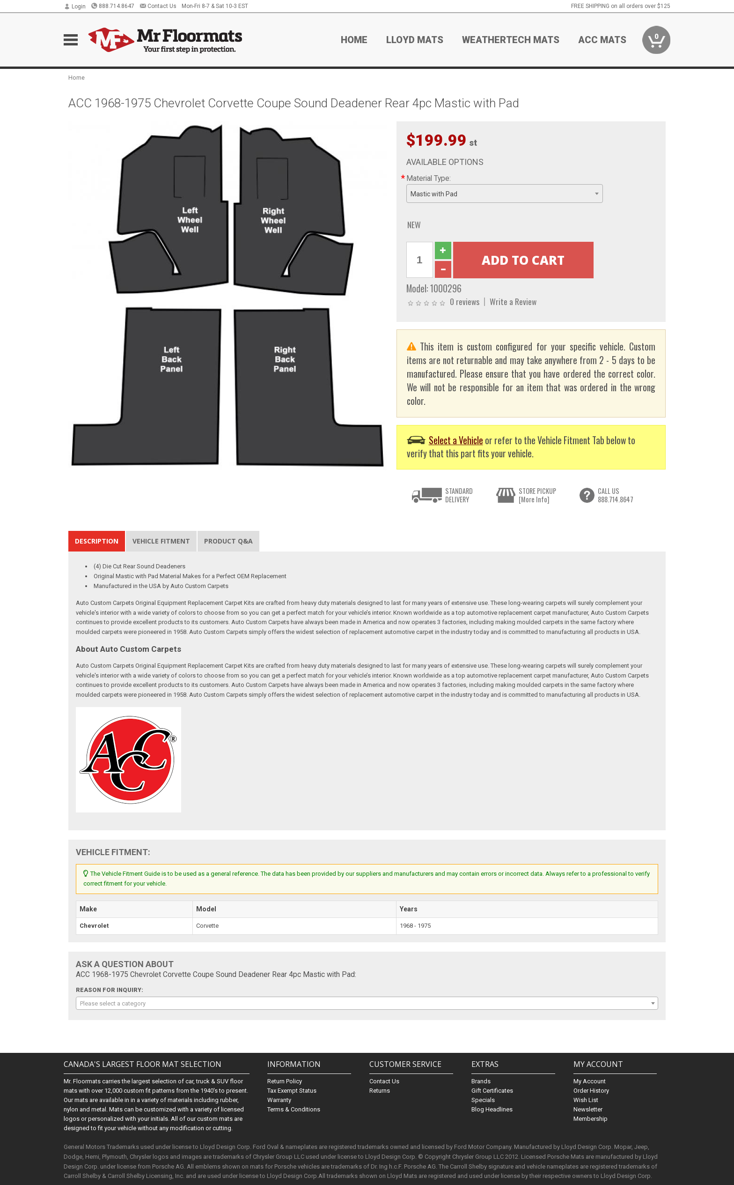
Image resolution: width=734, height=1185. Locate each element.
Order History (591, 1090)
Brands (481, 1081)
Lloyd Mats (414, 39)
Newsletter (587, 1109)
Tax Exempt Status (291, 1090)
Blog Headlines (492, 1109)
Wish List (585, 1099)
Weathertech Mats (510, 39)
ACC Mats (602, 39)
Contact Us (157, 6)
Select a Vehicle (456, 440)
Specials (483, 1099)
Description (96, 541)
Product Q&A (228, 541)
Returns (379, 1090)
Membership (590, 1118)
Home (354, 39)
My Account (589, 1081)
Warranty (279, 1099)
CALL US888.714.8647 (615, 495)
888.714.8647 (112, 6)
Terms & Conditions (293, 1109)
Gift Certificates (492, 1090)
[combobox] (504, 193)
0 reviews (464, 301)
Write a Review (513, 301)
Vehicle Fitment (161, 541)
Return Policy (284, 1081)
